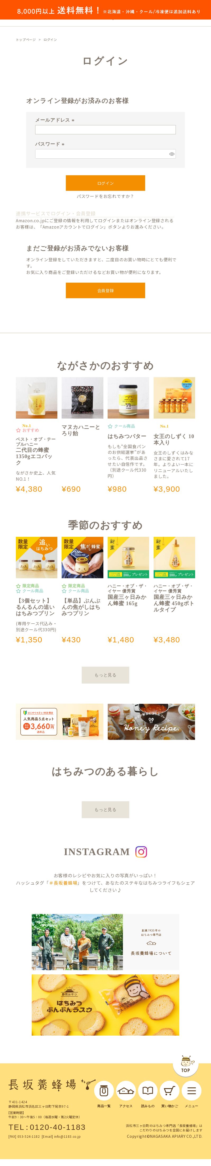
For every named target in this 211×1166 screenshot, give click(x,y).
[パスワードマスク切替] (172, 153)
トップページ (26, 39)
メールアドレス (55, 120)
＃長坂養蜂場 (63, 882)
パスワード (50, 144)
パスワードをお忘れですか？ (105, 196)
